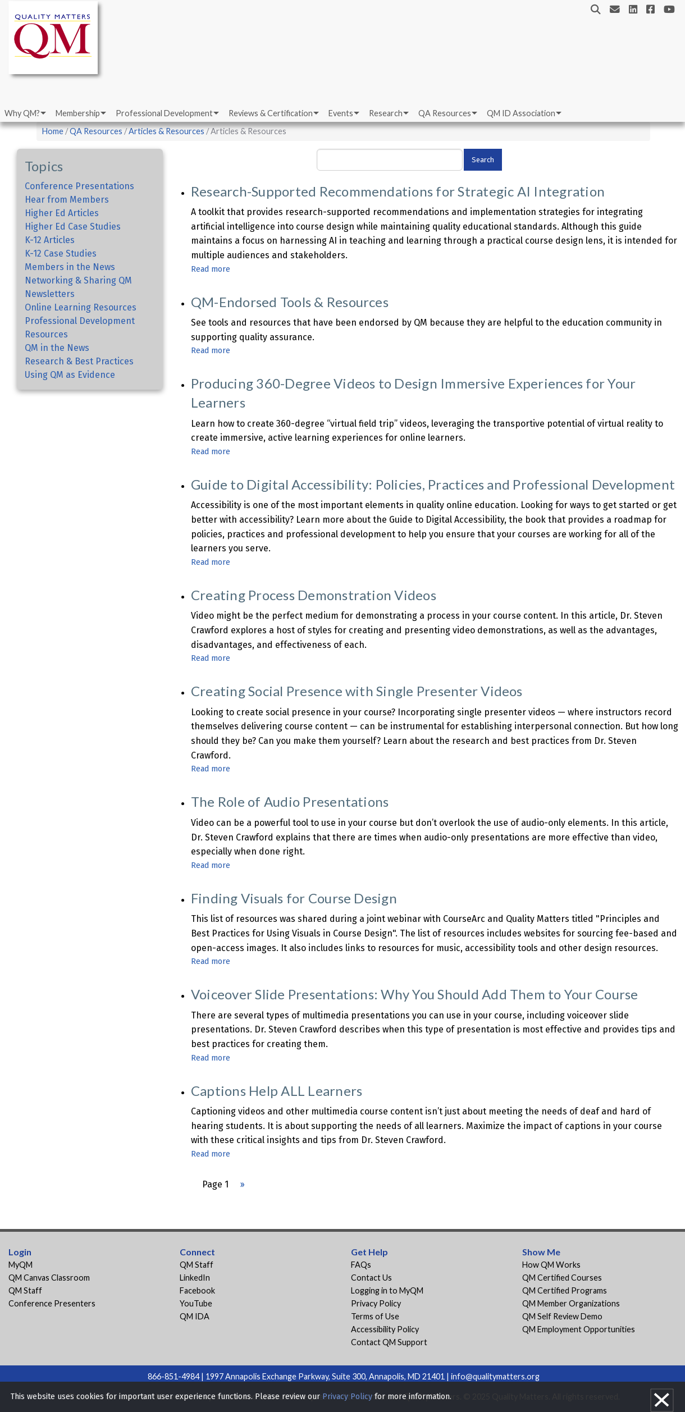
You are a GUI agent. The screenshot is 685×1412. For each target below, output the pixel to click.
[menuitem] (24, 113)
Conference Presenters (51, 1303)
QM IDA (194, 1316)
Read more (210, 269)
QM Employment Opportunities (578, 1329)
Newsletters (50, 294)
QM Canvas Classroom (49, 1277)
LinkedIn (195, 1277)
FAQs (361, 1264)
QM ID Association (521, 113)
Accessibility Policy (385, 1329)
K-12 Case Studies (61, 253)
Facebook (197, 1290)
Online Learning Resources (80, 307)
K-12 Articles (50, 240)
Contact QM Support (389, 1342)
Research (386, 113)
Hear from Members (67, 199)
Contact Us (371, 1277)
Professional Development (164, 113)
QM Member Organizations (571, 1303)
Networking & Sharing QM (78, 280)
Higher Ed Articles (62, 213)
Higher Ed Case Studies (73, 226)
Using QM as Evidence (70, 374)
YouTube (196, 1303)
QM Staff (25, 1290)
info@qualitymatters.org (495, 1376)
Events (340, 113)
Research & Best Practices (79, 361)
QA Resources (444, 113)
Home (52, 131)
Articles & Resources (167, 131)
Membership (78, 113)
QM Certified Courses (562, 1277)
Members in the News (70, 267)
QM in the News (57, 347)
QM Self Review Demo (562, 1316)
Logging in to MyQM (387, 1290)
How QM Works (551, 1264)
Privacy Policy (376, 1303)
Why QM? (22, 113)
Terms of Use (375, 1316)
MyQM (20, 1264)
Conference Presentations (79, 186)
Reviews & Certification (271, 113)
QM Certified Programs (564, 1290)
